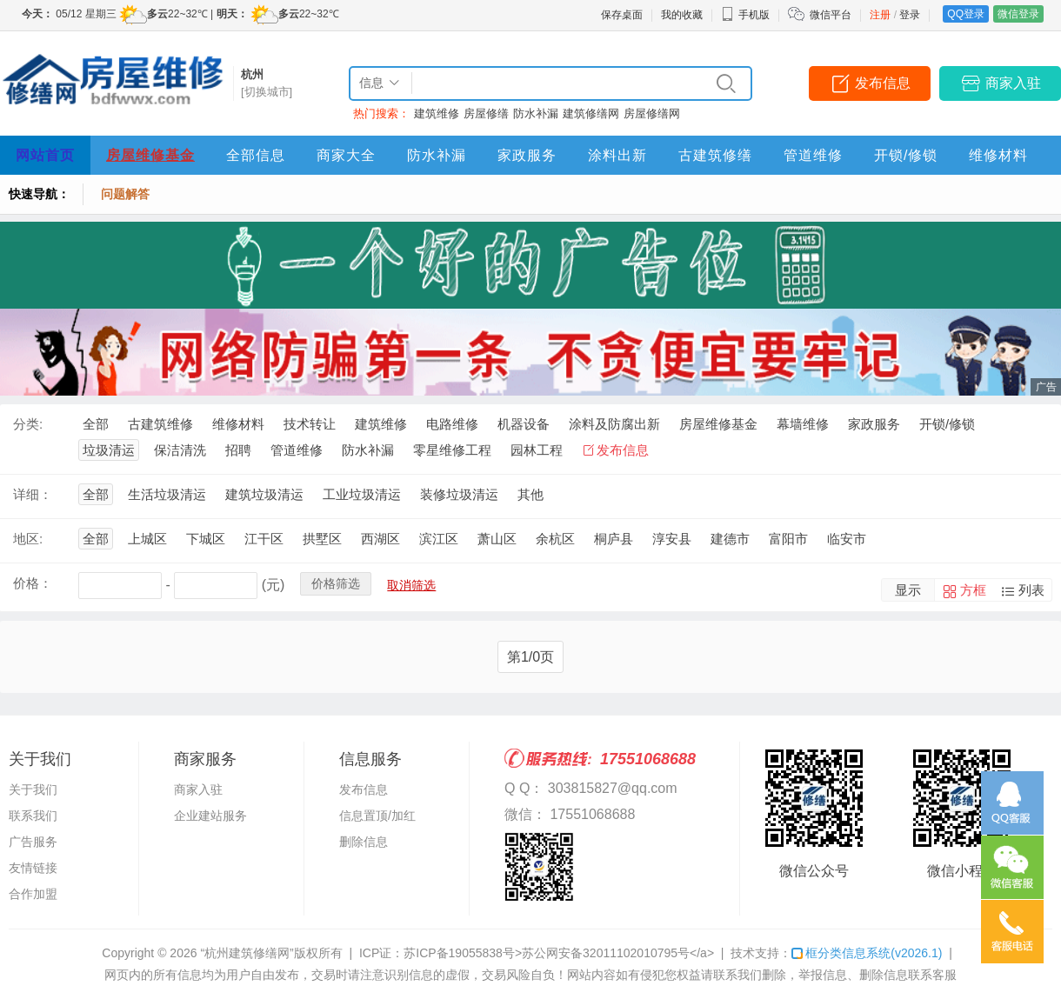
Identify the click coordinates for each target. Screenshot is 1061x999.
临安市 (846, 538)
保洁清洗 (180, 450)
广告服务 (33, 842)
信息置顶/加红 (377, 816)
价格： (32, 583)
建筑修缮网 (591, 113)
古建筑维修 (160, 423)
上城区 (147, 538)
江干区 (264, 538)
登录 (909, 15)
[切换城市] (266, 91)
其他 (530, 494)
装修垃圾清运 (459, 494)
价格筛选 (335, 583)
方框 (973, 590)
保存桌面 (622, 15)
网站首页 (45, 155)
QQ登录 (965, 14)
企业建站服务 (210, 816)
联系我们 (33, 816)
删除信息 (363, 842)
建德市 (730, 538)
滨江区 (438, 538)
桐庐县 (613, 538)
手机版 (745, 15)
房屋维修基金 (150, 155)
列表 (1031, 590)
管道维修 (813, 155)
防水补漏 (535, 113)
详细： (32, 494)
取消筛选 (411, 585)
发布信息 (883, 83)
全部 (96, 423)
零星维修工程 (452, 450)
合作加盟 (33, 894)
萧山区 (497, 538)
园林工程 (536, 450)
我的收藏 (682, 15)
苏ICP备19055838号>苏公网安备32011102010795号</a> (559, 953)
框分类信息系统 (866, 953)
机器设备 (523, 423)
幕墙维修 (803, 423)
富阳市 (788, 538)
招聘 (238, 450)
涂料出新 (617, 155)
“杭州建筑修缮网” (246, 953)
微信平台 (830, 15)
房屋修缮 (486, 113)
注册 (880, 15)
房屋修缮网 (652, 113)
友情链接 (33, 868)
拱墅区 (322, 538)
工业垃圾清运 (362, 494)
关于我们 (33, 789)
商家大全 (346, 155)
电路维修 (452, 423)
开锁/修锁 (906, 155)
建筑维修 (436, 113)
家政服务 (527, 155)
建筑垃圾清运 (264, 494)
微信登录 (1018, 14)
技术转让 (310, 423)
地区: (28, 538)
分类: (28, 423)
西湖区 (380, 538)
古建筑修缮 (715, 155)
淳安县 (671, 538)
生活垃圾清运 (167, 494)
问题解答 (125, 194)
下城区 (205, 538)
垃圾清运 (109, 450)
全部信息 (255, 155)
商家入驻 (1013, 83)
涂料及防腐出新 (614, 423)
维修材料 (998, 155)
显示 (908, 590)
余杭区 (555, 538)
